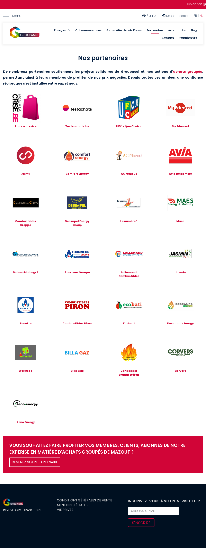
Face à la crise (25, 126)
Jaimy (25, 174)
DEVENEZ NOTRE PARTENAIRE (35, 462)
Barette (26, 323)
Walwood (26, 371)
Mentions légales (72, 505)
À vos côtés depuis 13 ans (124, 30)
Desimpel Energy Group (77, 223)
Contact (168, 38)
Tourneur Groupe (77, 272)
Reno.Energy (26, 422)
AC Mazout (129, 174)
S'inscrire (141, 522)
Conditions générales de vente (84, 500)
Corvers (180, 371)
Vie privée (65, 510)
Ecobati (129, 323)
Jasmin (180, 272)
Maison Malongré (25, 272)
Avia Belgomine (180, 174)
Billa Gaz (77, 371)
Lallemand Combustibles (128, 274)
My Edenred (180, 126)
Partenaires (154, 30)
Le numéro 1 (128, 221)
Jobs (182, 30)
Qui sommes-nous (88, 30)
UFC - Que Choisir (129, 126)
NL (201, 15)
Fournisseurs (188, 38)
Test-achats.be (77, 126)
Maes (180, 221)
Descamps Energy (180, 323)
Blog (193, 30)
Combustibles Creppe (25, 223)
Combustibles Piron (77, 323)
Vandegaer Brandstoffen (129, 373)
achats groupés (187, 71)
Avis (171, 30)
